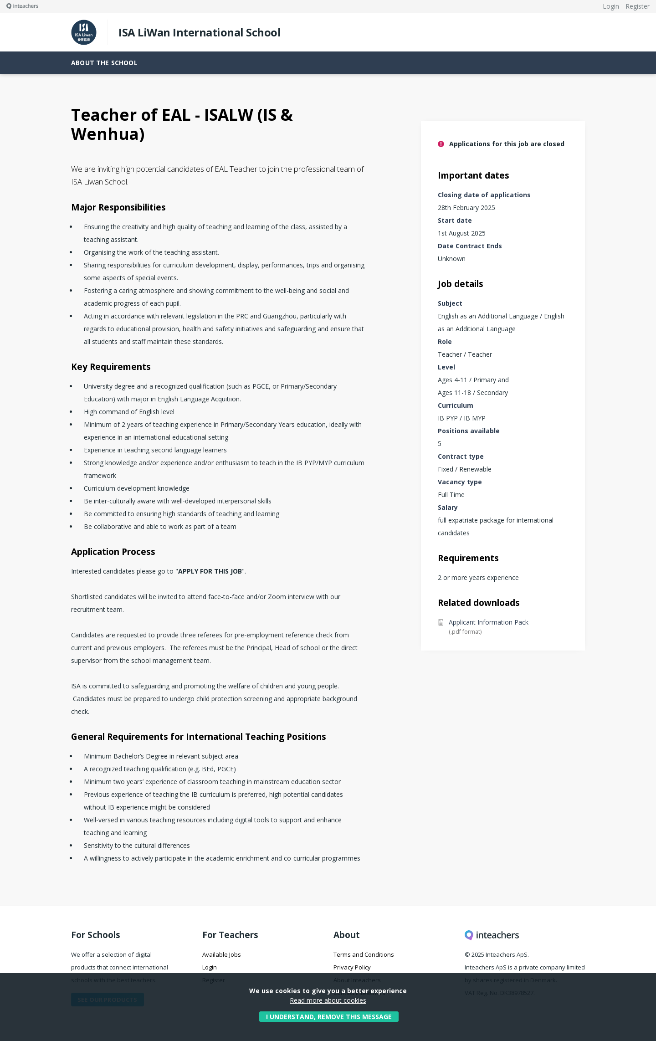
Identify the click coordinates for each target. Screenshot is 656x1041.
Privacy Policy (352, 967)
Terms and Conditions (363, 954)
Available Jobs (221, 954)
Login (209, 967)
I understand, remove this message (329, 1016)
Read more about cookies (328, 1000)
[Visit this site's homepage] (19, 6)
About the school (104, 62)
